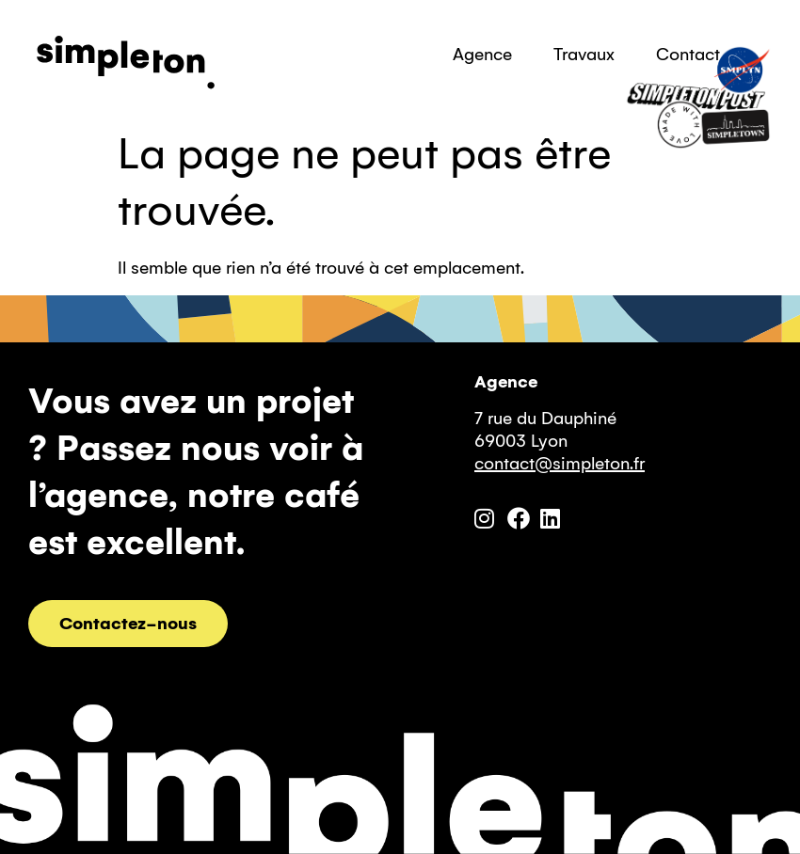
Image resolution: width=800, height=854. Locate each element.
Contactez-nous (128, 623)
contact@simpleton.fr (559, 463)
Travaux (584, 54)
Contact (688, 54)
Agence (482, 54)
